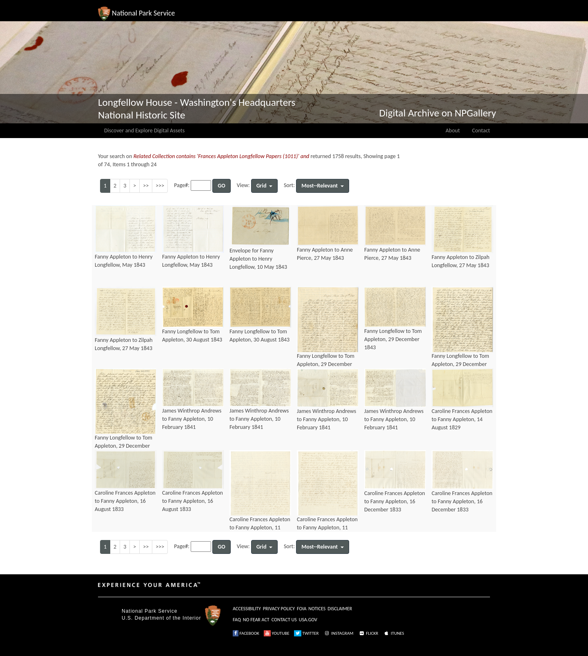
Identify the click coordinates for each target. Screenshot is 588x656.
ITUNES (393, 633)
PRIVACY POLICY (279, 608)
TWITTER (306, 633)
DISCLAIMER (339, 608)
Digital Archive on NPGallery (437, 113)
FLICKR (368, 633)
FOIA (301, 608)
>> (146, 185)
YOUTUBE (277, 633)
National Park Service (149, 611)
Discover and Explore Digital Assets (144, 130)
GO (221, 185)
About (452, 130)
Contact (481, 130)
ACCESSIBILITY (247, 608)
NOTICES (316, 608)
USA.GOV (308, 620)
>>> (160, 185)
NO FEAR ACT (256, 620)
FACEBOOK (246, 633)
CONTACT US (284, 620)
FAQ (237, 620)
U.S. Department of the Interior (161, 618)
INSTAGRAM (338, 633)
